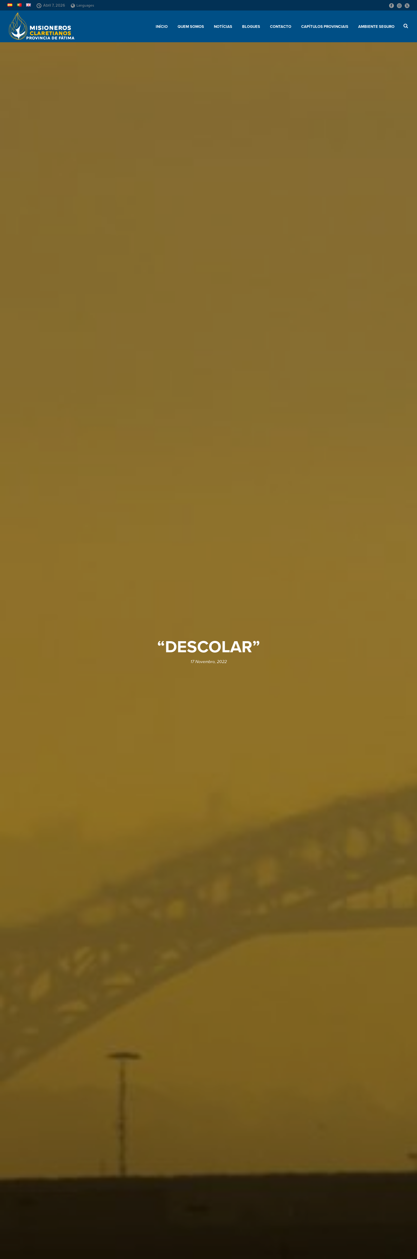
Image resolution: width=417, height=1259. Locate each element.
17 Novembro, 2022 (208, 661)
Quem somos (191, 26)
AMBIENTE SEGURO (376, 26)
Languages (82, 5)
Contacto (280, 26)
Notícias (223, 26)
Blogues (251, 26)
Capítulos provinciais (324, 26)
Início (162, 26)
